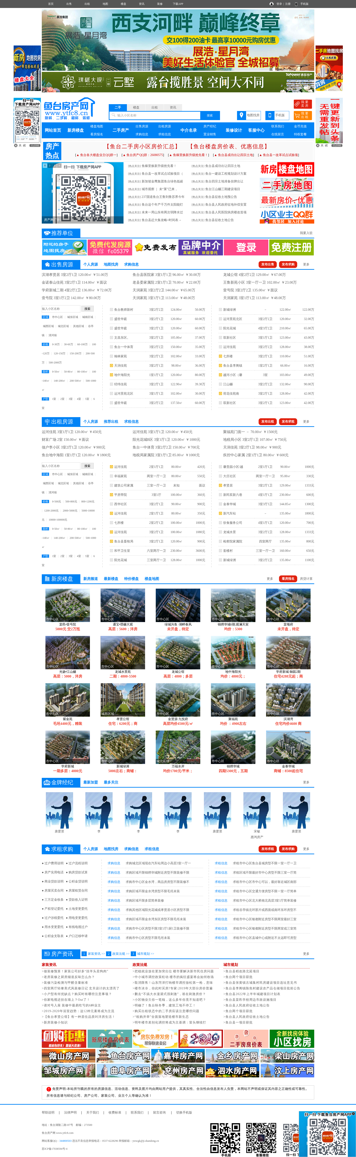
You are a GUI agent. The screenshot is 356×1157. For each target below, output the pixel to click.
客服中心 (256, 130)
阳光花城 (229, 328)
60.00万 (200, 319)
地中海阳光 (122, 375)
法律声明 (70, 1112)
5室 (87, 399)
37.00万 (200, 337)
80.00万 (200, 375)
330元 (310, 476)
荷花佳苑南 (231, 393)
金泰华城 (229, 504)
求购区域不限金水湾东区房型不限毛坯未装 (156, 919)
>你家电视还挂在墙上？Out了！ (66, 999)
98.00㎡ (176, 365)
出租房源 (164, 126)
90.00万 (309, 384)
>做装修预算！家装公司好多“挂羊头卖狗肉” (75, 971)
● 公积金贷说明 (77, 881)
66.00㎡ (285, 365)
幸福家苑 (120, 476)
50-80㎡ (68, 371)
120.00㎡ (177, 319)
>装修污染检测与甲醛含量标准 (65, 982)
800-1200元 (87, 501)
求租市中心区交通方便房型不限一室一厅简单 (265, 891)
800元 (310, 541)
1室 (54, 399)
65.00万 (309, 328)
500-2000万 (55, 362)
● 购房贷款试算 (77, 872)
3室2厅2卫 (156, 309)
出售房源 (142, 126)
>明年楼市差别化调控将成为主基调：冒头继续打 (169, 1022)
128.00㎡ (285, 347)
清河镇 (53, 335)
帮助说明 (48, 1112)
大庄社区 (229, 476)
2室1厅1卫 (156, 467)
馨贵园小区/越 (233, 467)
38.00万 (309, 347)
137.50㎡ (177, 403)
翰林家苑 (120, 356)
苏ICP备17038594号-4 (54, 1148)
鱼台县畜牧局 (123, 541)
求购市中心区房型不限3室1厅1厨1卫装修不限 (157, 928)
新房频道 (90, 579)
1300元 (309, 504)
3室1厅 (156, 495)
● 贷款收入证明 (77, 899)
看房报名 (96, 134)
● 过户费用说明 (53, 863)
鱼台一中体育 (123, 347)
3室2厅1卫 (156, 319)
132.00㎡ (285, 384)
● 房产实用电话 (53, 872)
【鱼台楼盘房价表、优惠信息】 (229, 146)
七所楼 (228, 356)
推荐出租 (111, 421)
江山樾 (228, 384)
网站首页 (53, 130)
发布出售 (267, 264)
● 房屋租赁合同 (77, 890)
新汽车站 (229, 513)
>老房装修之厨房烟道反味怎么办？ (68, 977)
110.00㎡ (285, 356)
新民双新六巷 (232, 495)
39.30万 (200, 384)
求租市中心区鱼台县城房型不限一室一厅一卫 (265, 863)
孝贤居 (228, 485)
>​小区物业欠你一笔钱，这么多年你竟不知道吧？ (169, 999)
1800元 (309, 513)
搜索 (210, 115)
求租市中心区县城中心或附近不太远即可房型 (265, 938)
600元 (310, 495)
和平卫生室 (122, 550)
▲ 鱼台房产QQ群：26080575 (143, 155)
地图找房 (253, 115)
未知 (176, 485)
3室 (71, 399)
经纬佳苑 (120, 384)
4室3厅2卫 (265, 328)
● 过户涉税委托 (53, 918)
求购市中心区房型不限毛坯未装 (148, 938)
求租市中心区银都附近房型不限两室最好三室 (265, 919)
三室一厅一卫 (156, 485)
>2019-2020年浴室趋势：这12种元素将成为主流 (78, 1011)
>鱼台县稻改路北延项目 (241, 971)
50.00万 (200, 309)
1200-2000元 (51, 510)
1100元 (309, 560)
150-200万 (76, 353)
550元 (201, 476)
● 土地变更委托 (77, 908)
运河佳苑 (229, 347)
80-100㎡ (82, 371)
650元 (310, 550)
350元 (201, 513)
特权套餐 (300, 134)
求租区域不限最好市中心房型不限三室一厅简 (265, 872)
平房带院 (120, 495)
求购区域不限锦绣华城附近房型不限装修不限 (157, 872)
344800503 (65, 1140)
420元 (201, 467)
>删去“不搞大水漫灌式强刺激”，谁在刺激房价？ (169, 994)
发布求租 (288, 421)
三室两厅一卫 (156, 560)
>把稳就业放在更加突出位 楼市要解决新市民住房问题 (173, 971)
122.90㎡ (177, 384)
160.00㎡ (285, 550)
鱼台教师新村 (123, 309)
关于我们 (92, 1112)
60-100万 (82, 344)
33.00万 (200, 356)
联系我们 (277, 126)
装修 (160, 3)
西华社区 (120, 504)
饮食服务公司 (232, 522)
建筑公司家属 (123, 485)
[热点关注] (134, 166)
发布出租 (267, 421)
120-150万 (59, 353)
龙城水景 (229, 532)
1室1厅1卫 (156, 375)
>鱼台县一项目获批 (238, 1022)
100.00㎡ (177, 495)
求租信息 (164, 134)
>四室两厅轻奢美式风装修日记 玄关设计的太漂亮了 (81, 988)
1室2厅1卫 (265, 365)
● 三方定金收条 (53, 899)
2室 (62, 399)
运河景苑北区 (123, 393)
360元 (201, 495)
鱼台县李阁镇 (232, 365)
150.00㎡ (177, 347)
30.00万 (200, 393)
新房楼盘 (75, 130)
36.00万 (200, 365)
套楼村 (228, 550)
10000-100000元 (58, 519)
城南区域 (87, 317)
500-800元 (71, 501)
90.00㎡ (176, 504)
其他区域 (78, 326)
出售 (69, 3)
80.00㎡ (176, 467)
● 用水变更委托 (53, 927)
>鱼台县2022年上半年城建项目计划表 (251, 994)
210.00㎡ (285, 328)
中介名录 (188, 130)
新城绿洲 (229, 309)
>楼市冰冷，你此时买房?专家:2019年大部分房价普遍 (173, 988)
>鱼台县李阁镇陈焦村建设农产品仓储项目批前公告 (261, 988)
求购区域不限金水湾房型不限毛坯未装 (153, 891)
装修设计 (234, 130)
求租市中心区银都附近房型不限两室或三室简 (265, 928)
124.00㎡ (177, 309)
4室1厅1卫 (265, 495)
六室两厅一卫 (156, 550)
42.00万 (309, 393)
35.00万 (200, 347)
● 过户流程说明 (77, 863)
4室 (79, 399)
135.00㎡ (285, 513)
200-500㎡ (76, 380)
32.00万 (309, 319)
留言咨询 (159, 1112)
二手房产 (121, 130)
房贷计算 (306, 578)
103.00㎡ (285, 375)
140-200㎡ (59, 380)
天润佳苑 (120, 365)
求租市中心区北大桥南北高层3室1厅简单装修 (265, 900)
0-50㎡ (56, 371)
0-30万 (56, 344)
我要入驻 (306, 233)
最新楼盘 (111, 579)
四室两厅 (265, 541)
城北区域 (63, 326)
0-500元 (56, 501)
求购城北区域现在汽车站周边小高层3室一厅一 (158, 863)
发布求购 (288, 264)
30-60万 (68, 344)
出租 (87, 3)
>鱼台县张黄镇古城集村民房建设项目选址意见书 (260, 982)
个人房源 (90, 264)
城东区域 (72, 317)
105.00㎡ (177, 337)
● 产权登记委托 (53, 908)
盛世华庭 (120, 319)
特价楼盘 (131, 579)
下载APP (178, 3)
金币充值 (300, 126)
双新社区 (229, 337)
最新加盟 (90, 782)
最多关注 (111, 782)
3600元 (200, 550)
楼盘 (123, 3)
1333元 (309, 485)
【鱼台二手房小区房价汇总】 (142, 146)
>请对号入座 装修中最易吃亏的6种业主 (71, 1005)
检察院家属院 (232, 541)
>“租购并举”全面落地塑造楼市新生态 (161, 1016)
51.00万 (309, 356)
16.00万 (309, 365)
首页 (51, 3)
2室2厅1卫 (156, 522)
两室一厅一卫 (156, 476)
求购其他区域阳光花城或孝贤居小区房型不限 (157, 910)
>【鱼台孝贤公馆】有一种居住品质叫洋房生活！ (78, 1016)
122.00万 (308, 309)
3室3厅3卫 (265, 504)
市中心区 (57, 317)
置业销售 (209, 134)
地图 (105, 3)
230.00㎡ (177, 550)
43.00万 (309, 337)
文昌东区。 (122, 337)
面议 (202, 485)
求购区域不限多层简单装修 (145, 900)
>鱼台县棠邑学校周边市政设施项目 (250, 999)
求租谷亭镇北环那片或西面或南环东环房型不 (265, 910)
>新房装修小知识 (55, 1022)
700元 (310, 522)
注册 (288, 3)
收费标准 (115, 1112)
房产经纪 (209, 126)
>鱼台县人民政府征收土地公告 (246, 1005)
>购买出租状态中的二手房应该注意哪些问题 (166, 1011)
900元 (201, 504)
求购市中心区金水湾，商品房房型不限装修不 (157, 882)
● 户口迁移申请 (77, 936)
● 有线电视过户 (77, 927)
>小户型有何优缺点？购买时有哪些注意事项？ (77, 994)
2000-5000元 (70, 510)
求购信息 (142, 134)
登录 (279, 3)
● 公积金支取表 (53, 936)
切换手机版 (184, 1112)
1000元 (200, 522)
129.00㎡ (285, 485)
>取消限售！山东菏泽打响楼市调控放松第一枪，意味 (173, 982)
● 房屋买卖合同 (53, 890)
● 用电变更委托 (77, 918)
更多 (306, 264)
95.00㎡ (285, 476)
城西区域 (48, 326)
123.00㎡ (285, 337)
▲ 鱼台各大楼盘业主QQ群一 (96, 155)
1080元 (200, 532)
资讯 (141, 3)
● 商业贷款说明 (53, 881)
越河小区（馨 (232, 375)
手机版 (304, 3)
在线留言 (277, 134)
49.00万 (309, 375)
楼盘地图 (96, 126)
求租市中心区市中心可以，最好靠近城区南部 (265, 882)
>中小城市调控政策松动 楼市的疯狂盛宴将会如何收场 (173, 977)
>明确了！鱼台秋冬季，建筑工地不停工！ (164, 1005)
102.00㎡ (177, 356)
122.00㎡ (285, 309)
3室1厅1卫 (156, 393)
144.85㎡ (285, 504)
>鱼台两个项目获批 (238, 977)
